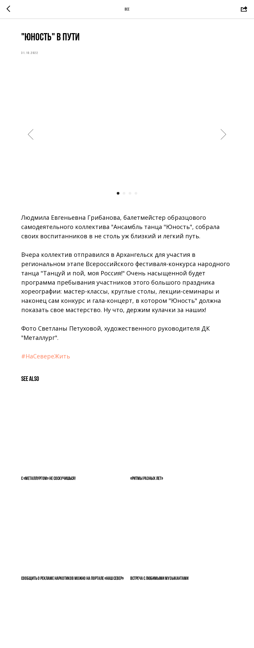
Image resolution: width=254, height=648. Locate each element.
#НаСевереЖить (45, 356)
